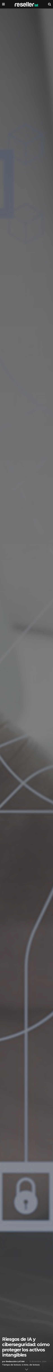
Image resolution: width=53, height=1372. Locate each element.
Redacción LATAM (15, 1361)
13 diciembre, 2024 (37, 1361)
